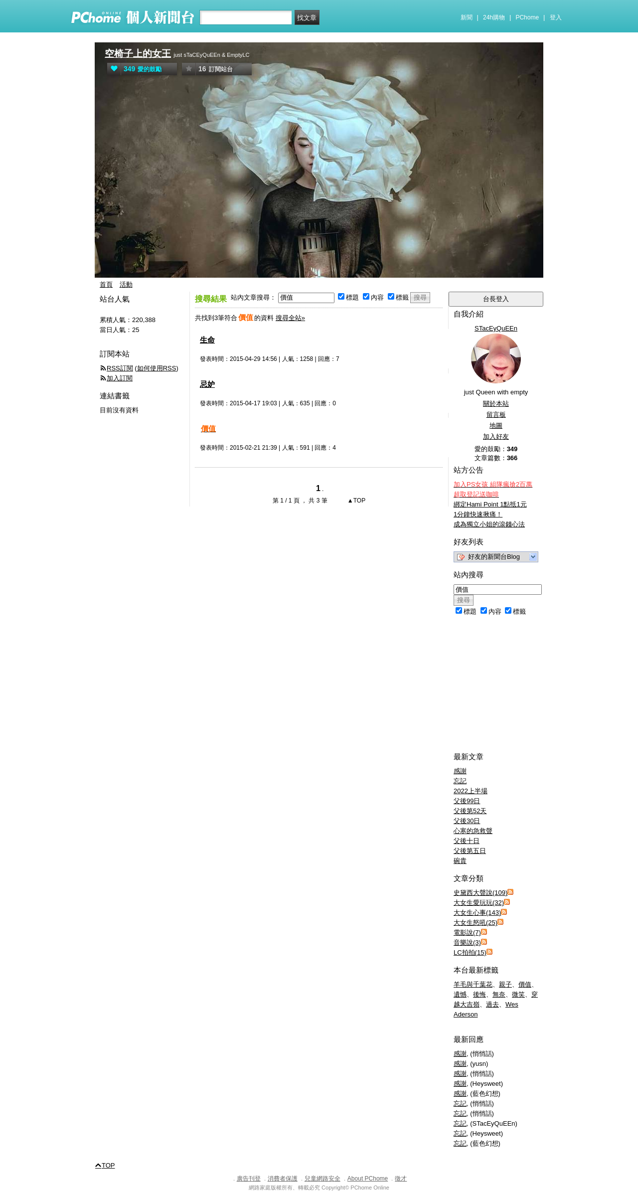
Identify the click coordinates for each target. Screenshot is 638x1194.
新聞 (467, 17)
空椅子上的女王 (138, 53)
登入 (556, 17)
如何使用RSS (156, 368)
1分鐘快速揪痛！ (478, 514)
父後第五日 (470, 850)
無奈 (498, 994)
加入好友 (496, 436)
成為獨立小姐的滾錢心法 (489, 524)
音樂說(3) (467, 942)
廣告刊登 (249, 1178)
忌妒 (207, 384)
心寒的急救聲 (473, 831)
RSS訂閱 (120, 368)
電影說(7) (467, 932)
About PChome (367, 1178)
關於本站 (496, 403)
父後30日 (467, 821)
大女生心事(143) (477, 912)
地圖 (495, 425)
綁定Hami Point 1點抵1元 (490, 504)
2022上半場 (470, 791)
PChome (527, 17)
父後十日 (466, 841)
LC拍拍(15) (470, 952)
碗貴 (460, 860)
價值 (524, 984)
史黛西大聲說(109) (480, 892)
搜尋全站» (290, 318)
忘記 (460, 781)
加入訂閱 (120, 378)
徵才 (401, 1178)
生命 (207, 340)
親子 (505, 984)
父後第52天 (470, 811)
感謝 (460, 771)
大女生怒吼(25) (475, 922)
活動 (126, 284)
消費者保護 (283, 1178)
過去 (492, 1004)
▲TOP (356, 500)
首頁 (106, 284)
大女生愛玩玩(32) (479, 902)
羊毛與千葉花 (473, 984)
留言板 (496, 414)
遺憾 (460, 994)
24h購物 (494, 17)
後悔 (479, 994)
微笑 (518, 994)
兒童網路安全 (322, 1178)
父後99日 (467, 801)
